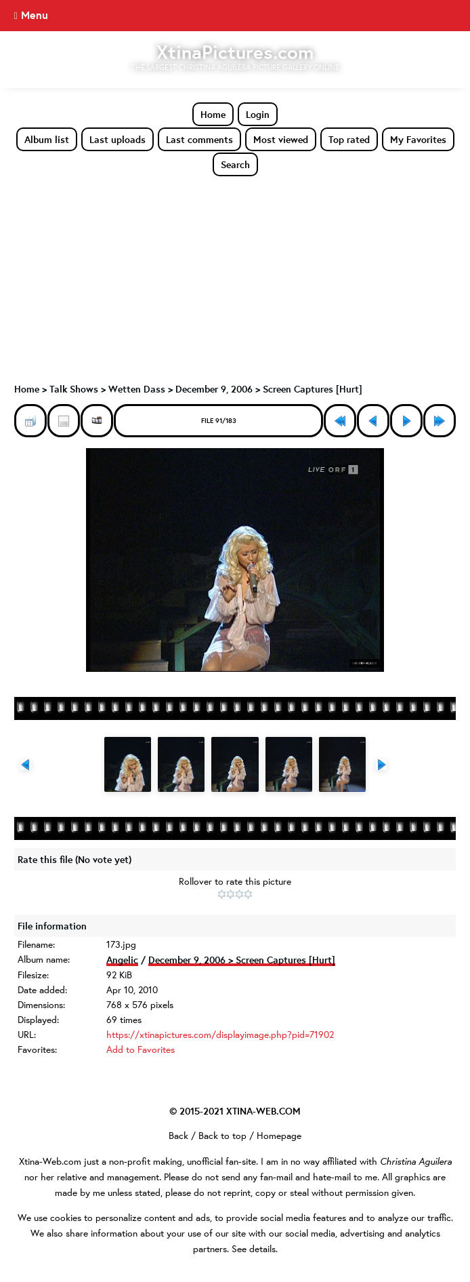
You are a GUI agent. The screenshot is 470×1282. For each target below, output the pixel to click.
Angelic (122, 959)
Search (235, 164)
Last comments (199, 139)
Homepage (279, 1135)
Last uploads (117, 139)
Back (178, 1135)
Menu (34, 14)
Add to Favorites (140, 1049)
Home (213, 114)
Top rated (349, 139)
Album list (46, 139)
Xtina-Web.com (50, 1161)
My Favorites (418, 139)
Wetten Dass (136, 388)
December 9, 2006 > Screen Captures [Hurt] (268, 388)
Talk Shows (73, 388)
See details (254, 1249)
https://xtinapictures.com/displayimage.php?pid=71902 (220, 1034)
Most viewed (280, 139)
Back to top (222, 1135)
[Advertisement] (235, 279)
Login (258, 114)
